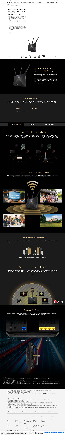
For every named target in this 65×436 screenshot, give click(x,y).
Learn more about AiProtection (32, 269)
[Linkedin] (36, 430)
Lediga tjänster (34, 409)
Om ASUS (34, 404)
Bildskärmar (8, 418)
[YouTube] (31, 430)
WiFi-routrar (25, 405)
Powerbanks (25, 421)
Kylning (16, 414)
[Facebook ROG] (28, 430)
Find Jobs (34, 414)
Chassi (16, 413)
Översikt (8, 5)
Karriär (33, 405)
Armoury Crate (34, 424)
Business (57, 0)
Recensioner (16, 5)
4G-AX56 (9, 4)
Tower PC (8, 420)
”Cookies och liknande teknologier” (27, 434)
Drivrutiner (42, 409)
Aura (33, 425)
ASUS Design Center (35, 419)
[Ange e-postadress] (12, 430)
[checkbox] (56, 38)
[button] (54, 0)
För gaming (8, 410)
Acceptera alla (61, 432)
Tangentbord (25, 411)
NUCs (16, 405)
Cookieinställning (46, 432)
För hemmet (8, 409)
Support (20, 5)
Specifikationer (11, 5)
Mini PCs (16, 404)
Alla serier (20, 401)
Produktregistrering (43, 408)
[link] (8, 2)
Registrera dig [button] (20, 430)
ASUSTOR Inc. (34, 408)
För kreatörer (8, 413)
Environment (51, 405)
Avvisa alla (54, 432)
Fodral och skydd (26, 417)
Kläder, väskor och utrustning (27, 416)
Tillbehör (8, 415)
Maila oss (42, 405)
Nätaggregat (17, 415)
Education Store (35, 418)
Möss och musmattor (26, 412)
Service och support (43, 404)
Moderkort (16, 410)
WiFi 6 (25, 404)
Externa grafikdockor (18, 419)
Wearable (16, 408)
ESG (50, 404)
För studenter (8, 414)
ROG (33, 420)
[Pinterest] (33, 430)
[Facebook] (25, 430)
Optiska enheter (17, 418)
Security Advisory (43, 410)
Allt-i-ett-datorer (9, 419)
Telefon (8, 405)
